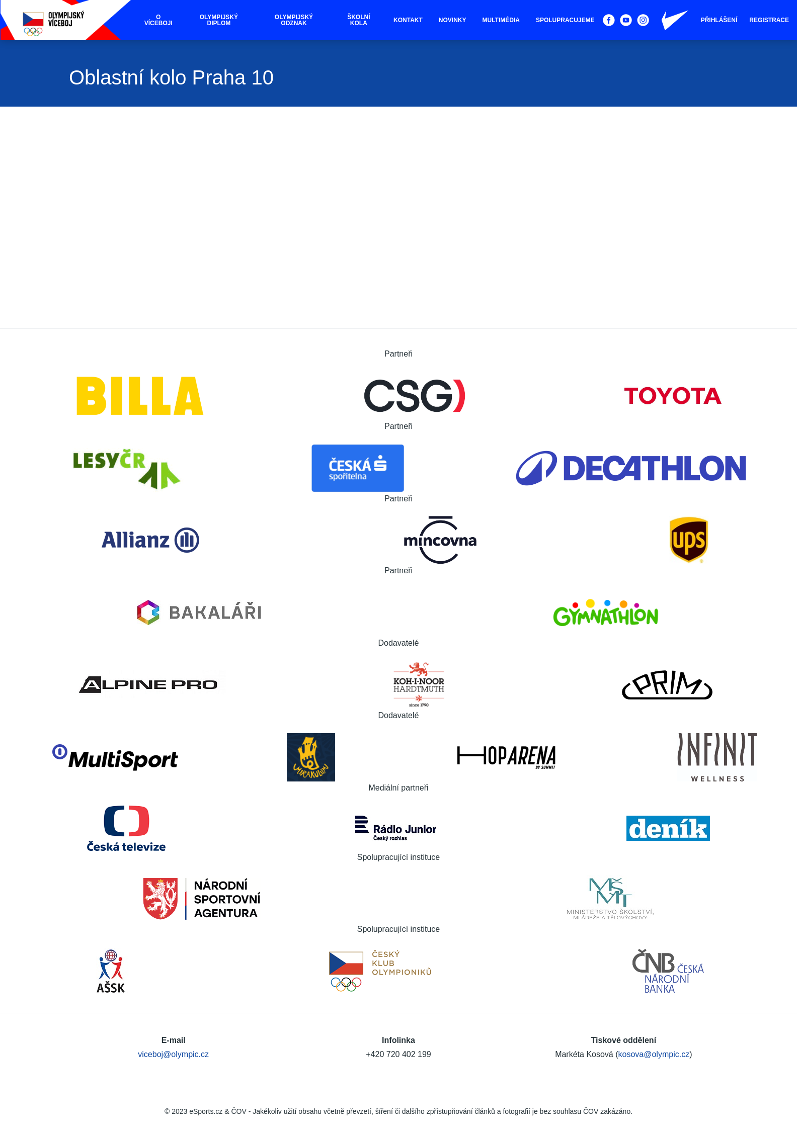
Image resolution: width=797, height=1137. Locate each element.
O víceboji (158, 20)
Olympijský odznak (294, 20)
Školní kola (358, 20)
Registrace (769, 20)
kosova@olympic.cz (654, 1054)
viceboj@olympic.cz (173, 1054)
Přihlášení (719, 20)
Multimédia (501, 20)
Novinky (452, 20)
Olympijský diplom (219, 20)
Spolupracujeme (565, 20)
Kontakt (408, 20)
